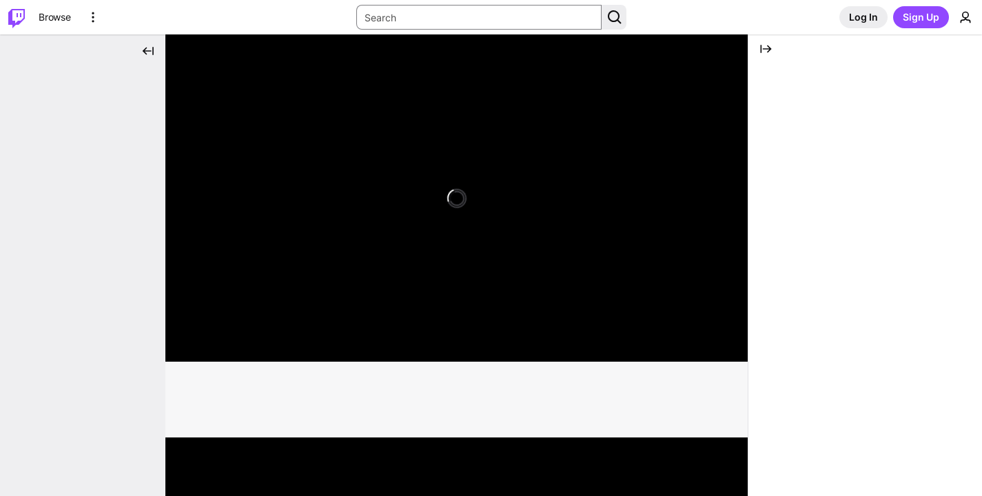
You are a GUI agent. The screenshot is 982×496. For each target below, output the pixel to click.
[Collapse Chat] (766, 49)
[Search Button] (614, 17)
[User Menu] (965, 17)
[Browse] (55, 17)
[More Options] (93, 17)
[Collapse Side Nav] (148, 51)
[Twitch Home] (16, 17)
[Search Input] (479, 17)
